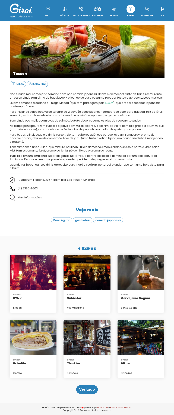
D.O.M (109, 103)
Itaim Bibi (37, 84)
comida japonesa (108, 220)
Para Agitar (61, 220)
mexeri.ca (102, 407)
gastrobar (82, 220)
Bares (18, 84)
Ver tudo (87, 389)
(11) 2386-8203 (28, 188)
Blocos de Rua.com (120, 407)
